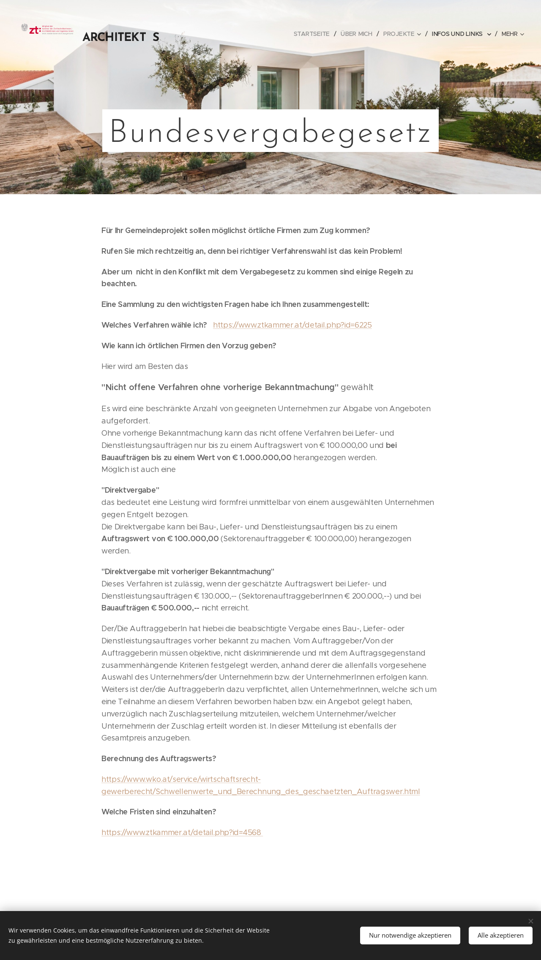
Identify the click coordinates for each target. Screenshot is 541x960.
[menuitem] (240, 33)
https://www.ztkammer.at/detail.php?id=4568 (182, 832)
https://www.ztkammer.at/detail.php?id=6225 (292, 325)
